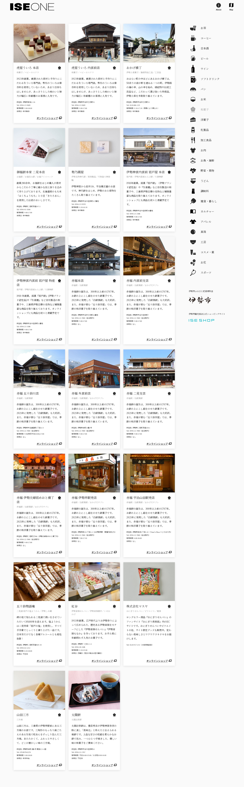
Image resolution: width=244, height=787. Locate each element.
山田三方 (23, 714)
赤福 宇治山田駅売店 (140, 497)
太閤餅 (76, 714)
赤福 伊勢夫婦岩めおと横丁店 (35, 499)
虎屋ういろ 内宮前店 (86, 67)
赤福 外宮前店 (81, 393)
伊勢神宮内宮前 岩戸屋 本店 (145, 172)
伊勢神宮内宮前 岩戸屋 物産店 (36, 282)
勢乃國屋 (78, 172)
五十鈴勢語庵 (26, 606)
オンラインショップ (49, 118)
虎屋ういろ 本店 (28, 67)
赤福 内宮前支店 (137, 280)
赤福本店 (78, 280)
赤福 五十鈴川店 (28, 393)
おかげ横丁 (134, 67)
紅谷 (75, 606)
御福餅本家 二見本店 (31, 172)
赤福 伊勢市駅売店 (84, 497)
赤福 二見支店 (136, 393)
